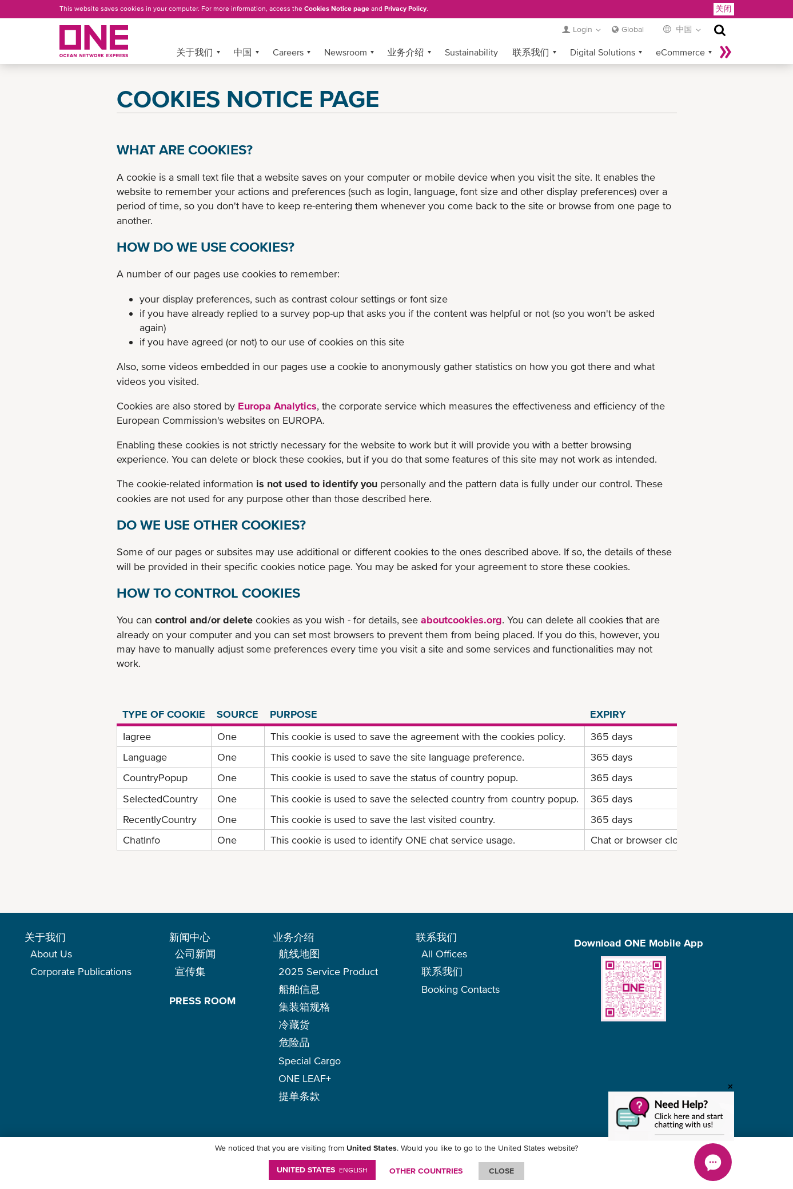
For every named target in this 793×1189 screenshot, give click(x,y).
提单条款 (299, 1096)
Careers (288, 52)
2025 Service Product (328, 971)
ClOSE (501, 1170)
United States (322, 1169)
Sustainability (471, 52)
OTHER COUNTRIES (426, 1170)
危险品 (293, 1042)
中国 (243, 52)
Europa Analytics (277, 406)
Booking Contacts (460, 989)
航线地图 (299, 954)
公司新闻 (195, 954)
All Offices (444, 954)
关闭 (724, 8)
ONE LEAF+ (304, 1078)
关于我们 (195, 52)
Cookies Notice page (336, 9)
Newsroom (345, 52)
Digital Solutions (602, 52)
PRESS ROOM (202, 1001)
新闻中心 (189, 937)
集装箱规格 (304, 1007)
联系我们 (531, 52)
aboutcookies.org (461, 620)
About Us (51, 954)
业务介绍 (406, 52)
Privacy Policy (405, 9)
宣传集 (190, 971)
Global (632, 29)
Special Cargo (309, 1061)
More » (725, 52)
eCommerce (680, 52)
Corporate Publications (80, 971)
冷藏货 (293, 1025)
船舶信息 (299, 989)
